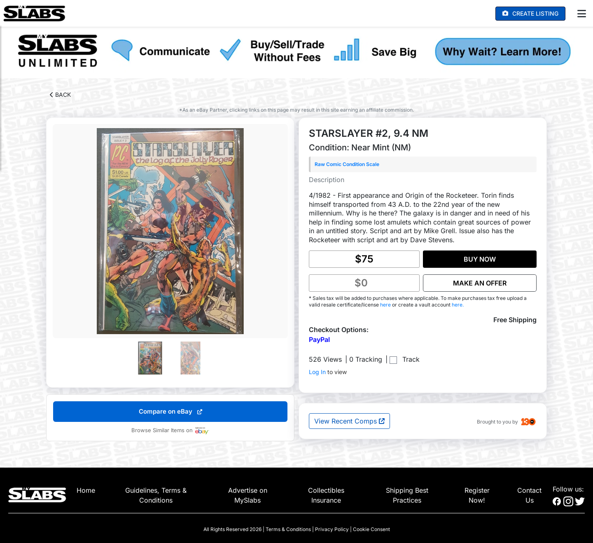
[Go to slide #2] (190, 358)
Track (411, 359)
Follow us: (568, 489)
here (386, 305)
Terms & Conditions (288, 529)
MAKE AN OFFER (480, 283)
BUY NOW (480, 259)
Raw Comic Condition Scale (347, 164)
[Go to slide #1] (150, 358)
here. (458, 305)
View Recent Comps (349, 421)
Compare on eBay (170, 411)
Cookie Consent (371, 529)
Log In (317, 371)
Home (86, 490)
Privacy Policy (332, 529)
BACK (60, 94)
